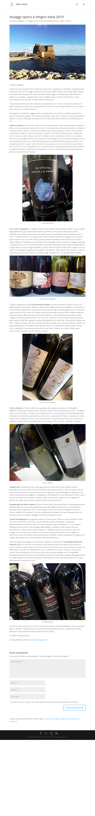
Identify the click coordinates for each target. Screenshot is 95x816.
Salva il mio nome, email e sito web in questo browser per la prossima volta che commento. (45, 702)
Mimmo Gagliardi (18, 21)
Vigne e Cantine (65, 21)
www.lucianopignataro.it (39, 640)
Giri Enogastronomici (51, 21)
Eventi (41, 21)
